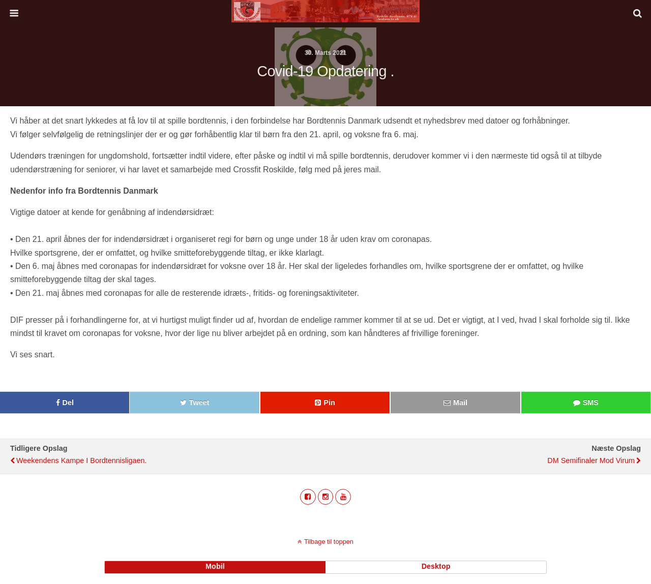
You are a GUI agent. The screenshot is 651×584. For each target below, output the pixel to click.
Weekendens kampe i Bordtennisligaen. (81, 460)
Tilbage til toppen (328, 541)
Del (68, 402)
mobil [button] (215, 566)
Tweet (199, 402)
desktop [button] (436, 566)
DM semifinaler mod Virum (591, 460)
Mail (460, 402)
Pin (329, 402)
